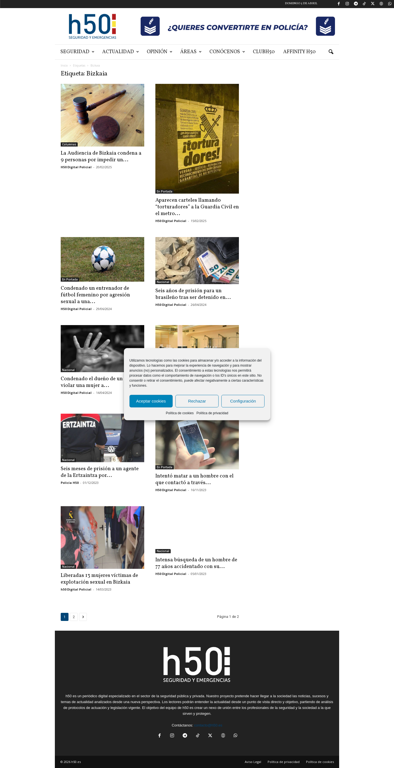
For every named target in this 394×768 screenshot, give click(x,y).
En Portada (164, 191)
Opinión (159, 52)
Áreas (191, 52)
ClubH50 (264, 51)
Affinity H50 (299, 51)
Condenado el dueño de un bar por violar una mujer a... (101, 382)
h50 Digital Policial (76, 589)
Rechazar (197, 401)
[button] (331, 52)
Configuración (243, 401)
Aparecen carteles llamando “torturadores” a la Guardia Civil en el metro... (197, 207)
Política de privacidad (212, 413)
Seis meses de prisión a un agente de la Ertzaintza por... (100, 472)
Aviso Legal (253, 762)
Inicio (64, 65)
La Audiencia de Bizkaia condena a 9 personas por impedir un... (101, 157)
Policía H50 (70, 483)
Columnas (69, 144)
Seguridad (77, 52)
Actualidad (120, 52)
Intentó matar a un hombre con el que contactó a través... (194, 479)
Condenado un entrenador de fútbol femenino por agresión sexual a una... (95, 295)
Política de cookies (180, 413)
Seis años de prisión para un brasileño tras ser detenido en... (193, 294)
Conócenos (227, 52)
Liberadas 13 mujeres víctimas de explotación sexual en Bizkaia (99, 579)
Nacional (163, 282)
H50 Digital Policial (76, 167)
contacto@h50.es (208, 725)
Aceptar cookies (151, 401)
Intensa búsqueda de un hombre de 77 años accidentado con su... (196, 563)
